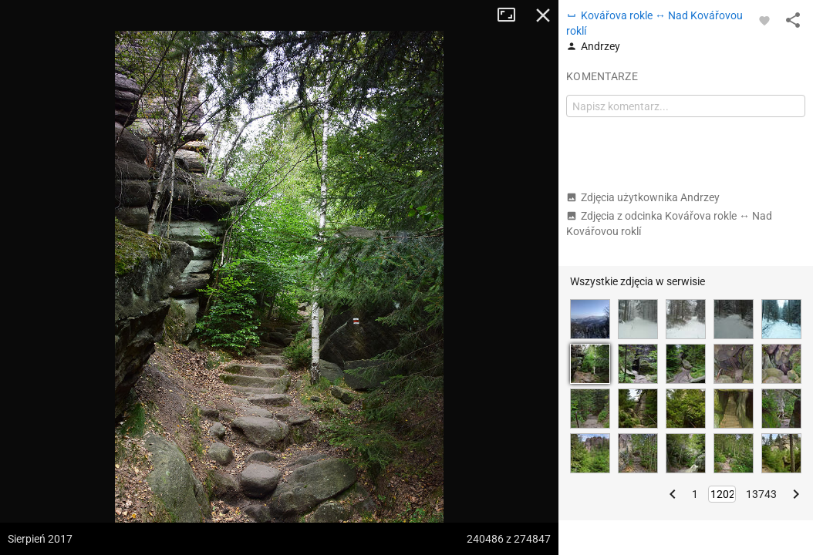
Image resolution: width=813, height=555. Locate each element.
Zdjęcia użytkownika (643, 197)
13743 (761, 494)
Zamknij (543, 15)
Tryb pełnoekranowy (512, 15)
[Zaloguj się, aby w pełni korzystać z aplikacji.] (764, 20)
